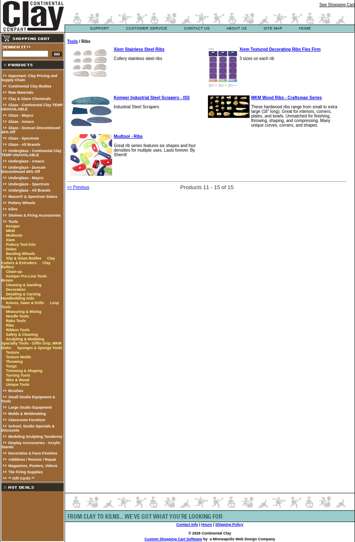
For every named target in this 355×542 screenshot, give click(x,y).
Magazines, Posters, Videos (33, 466)
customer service (147, 28)
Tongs (11, 366)
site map (272, 28)
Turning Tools (18, 375)
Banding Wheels (20, 254)
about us (236, 28)
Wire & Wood (17, 380)
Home (305, 28)
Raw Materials (20, 92)
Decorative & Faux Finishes (33, 453)
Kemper (13, 226)
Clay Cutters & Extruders (28, 260)
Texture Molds (18, 357)
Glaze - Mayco (20, 115)
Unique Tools (17, 384)
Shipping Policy (229, 524)
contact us (197, 28)
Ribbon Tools (18, 330)
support (99, 28)
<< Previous (78, 187)
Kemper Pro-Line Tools (26, 276)
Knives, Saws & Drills (25, 303)
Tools (13, 222)
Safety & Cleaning (22, 334)
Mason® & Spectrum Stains (33, 197)
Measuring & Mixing (23, 312)
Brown (7, 280)
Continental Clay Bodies (30, 86)
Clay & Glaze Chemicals (29, 99)
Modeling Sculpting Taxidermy (35, 437)
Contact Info (187, 524)
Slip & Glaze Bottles (23, 258)
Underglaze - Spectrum (28, 184)
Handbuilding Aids (17, 298)
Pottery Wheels (21, 203)
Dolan (11, 249)
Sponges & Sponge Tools (39, 348)
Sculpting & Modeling (25, 339)
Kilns (13, 209)
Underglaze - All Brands (29, 190)
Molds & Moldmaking (27, 414)
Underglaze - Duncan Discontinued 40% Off (23, 169)
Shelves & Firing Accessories (34, 215)
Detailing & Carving (23, 294)
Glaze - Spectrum (23, 138)
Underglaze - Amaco (26, 161)
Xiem (10, 240)
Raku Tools (16, 321)
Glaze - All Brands (24, 144)
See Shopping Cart (337, 4)
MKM (10, 231)
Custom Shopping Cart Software (173, 539)
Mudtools (14, 235)
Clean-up (14, 272)
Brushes (15, 391)
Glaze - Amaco (21, 122)
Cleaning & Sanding (23, 285)
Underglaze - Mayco (26, 178)
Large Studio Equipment (30, 407)
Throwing (14, 362)
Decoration (15, 289)
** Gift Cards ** (21, 478)
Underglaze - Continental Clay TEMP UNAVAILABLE (31, 153)
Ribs (10, 325)
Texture (12, 352)
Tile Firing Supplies (25, 472)
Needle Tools (17, 316)
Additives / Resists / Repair (32, 459)
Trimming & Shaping (24, 371)
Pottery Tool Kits (20, 244)
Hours (206, 524)
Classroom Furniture (26, 420)
